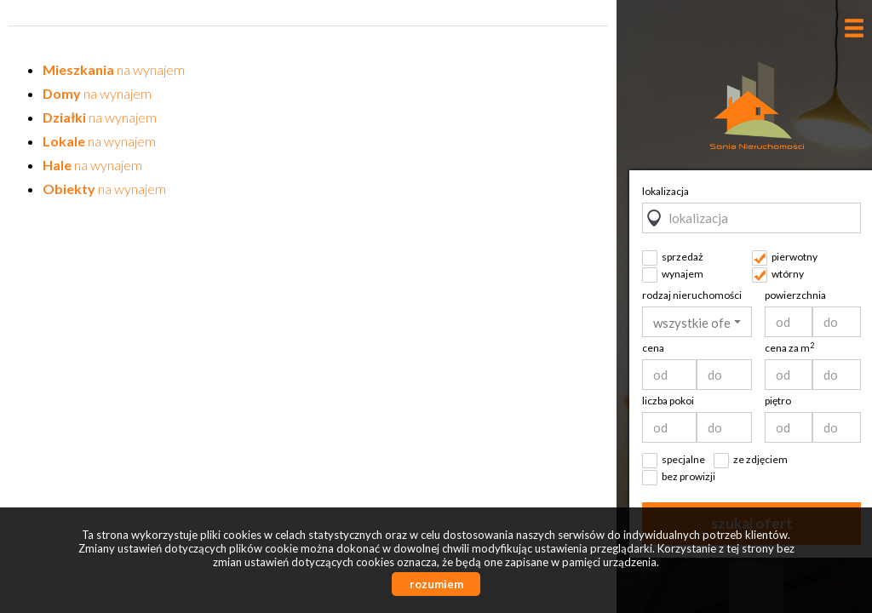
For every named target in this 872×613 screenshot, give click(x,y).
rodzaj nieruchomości (692, 295)
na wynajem (114, 69)
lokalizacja (665, 191)
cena (653, 347)
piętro (778, 400)
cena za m (789, 347)
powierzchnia (795, 295)
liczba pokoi (668, 400)
